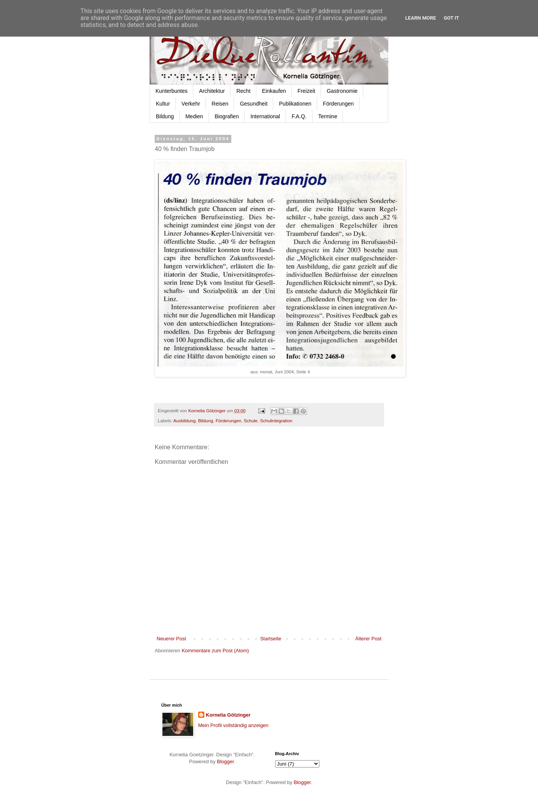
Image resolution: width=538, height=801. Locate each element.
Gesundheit (253, 104)
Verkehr (191, 104)
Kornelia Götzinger (228, 715)
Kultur (163, 104)
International (265, 116)
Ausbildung (184, 420)
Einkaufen (274, 91)
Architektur (212, 91)
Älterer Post (368, 638)
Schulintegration (276, 420)
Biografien (227, 116)
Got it (451, 18)
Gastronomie (342, 91)
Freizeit (306, 91)
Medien (194, 116)
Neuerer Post (171, 638)
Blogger (225, 761)
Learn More (420, 18)
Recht (243, 91)
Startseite (270, 638)
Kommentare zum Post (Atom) (215, 650)
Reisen (220, 104)
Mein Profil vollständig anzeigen (233, 725)
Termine (328, 116)
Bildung (165, 116)
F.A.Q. (299, 116)
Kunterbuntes (171, 91)
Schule (251, 420)
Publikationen (295, 104)
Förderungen (338, 104)
